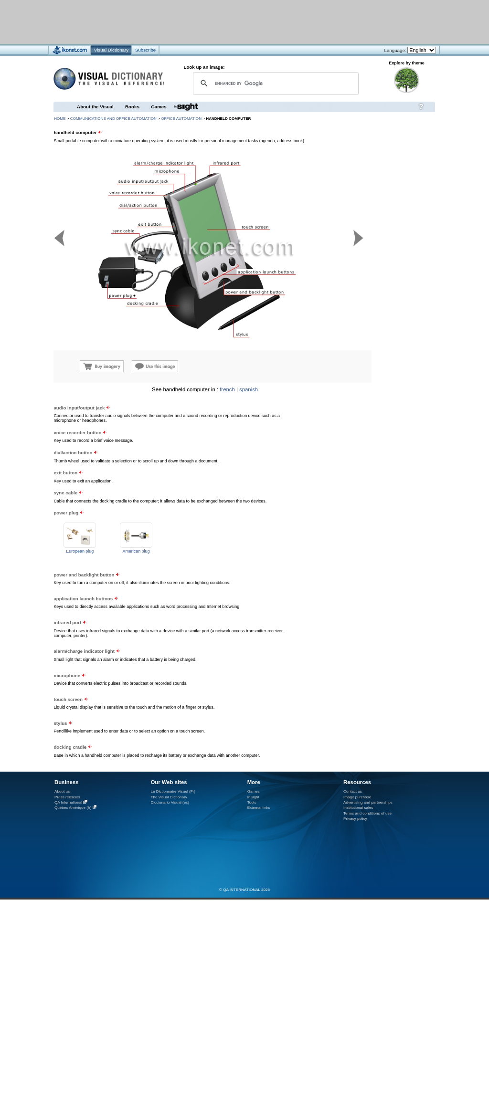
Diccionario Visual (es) (169, 802)
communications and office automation (113, 118)
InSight (253, 797)
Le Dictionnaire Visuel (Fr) (172, 791)
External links (258, 808)
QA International (68, 802)
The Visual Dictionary (168, 797)
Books (132, 106)
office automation (181, 118)
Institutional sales (358, 808)
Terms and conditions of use (367, 813)
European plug (80, 551)
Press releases (67, 797)
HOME (59, 118)
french (227, 389)
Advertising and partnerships (368, 802)
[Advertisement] (216, 21)
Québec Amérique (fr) (73, 808)
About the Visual (95, 106)
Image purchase (357, 797)
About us (62, 791)
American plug (135, 551)
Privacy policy (355, 818)
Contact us (352, 791)
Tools (251, 802)
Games (158, 106)
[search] (274, 83)
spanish (248, 389)
